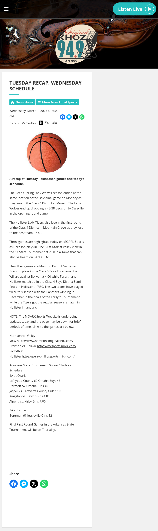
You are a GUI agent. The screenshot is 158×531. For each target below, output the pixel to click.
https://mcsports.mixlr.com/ (56, 346)
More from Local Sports (59, 102)
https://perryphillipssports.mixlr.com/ (48, 356)
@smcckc (48, 122)
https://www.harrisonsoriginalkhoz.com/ (45, 341)
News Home (24, 102)
